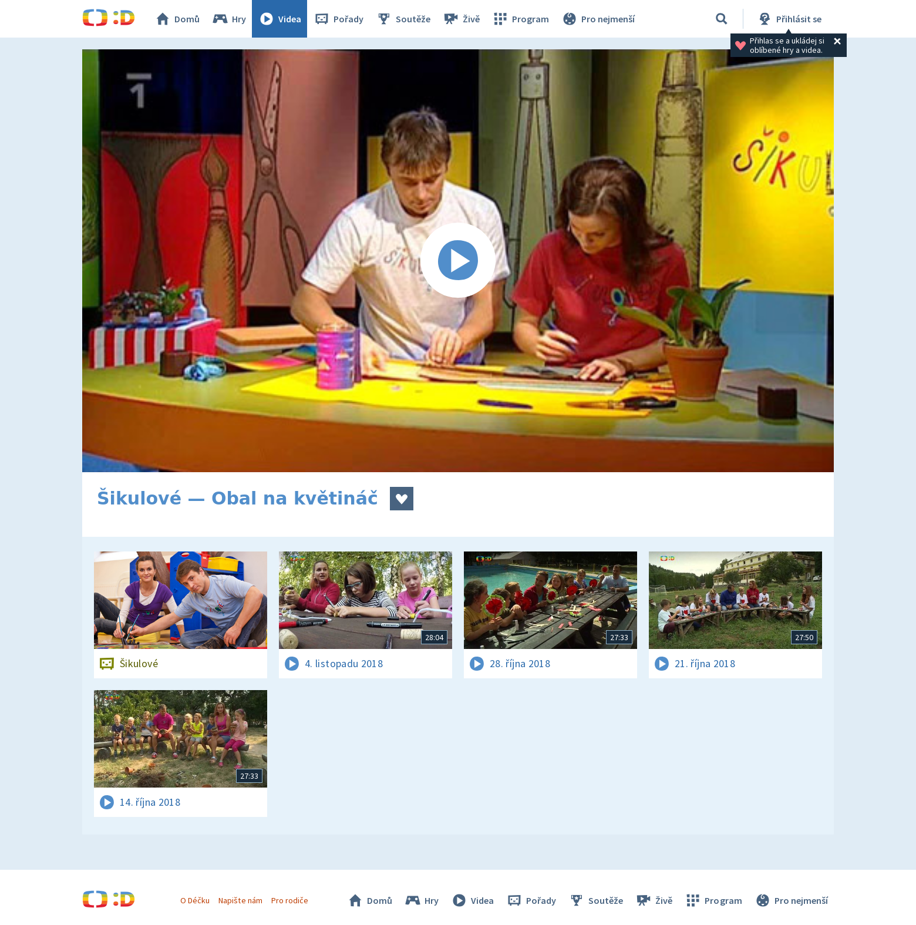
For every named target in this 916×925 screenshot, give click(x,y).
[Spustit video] (458, 260)
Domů (177, 19)
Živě (461, 19)
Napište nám (240, 900)
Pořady (338, 19)
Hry (228, 19)
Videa (279, 19)
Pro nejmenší (598, 19)
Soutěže (402, 19)
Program (520, 19)
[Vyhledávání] (722, 19)
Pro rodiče (289, 900)
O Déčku (195, 900)
